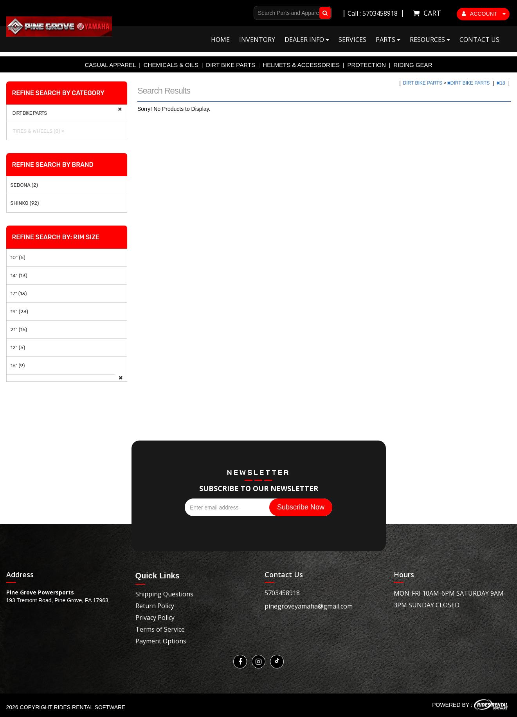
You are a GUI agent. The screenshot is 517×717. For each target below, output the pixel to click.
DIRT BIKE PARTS (230, 64)
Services (352, 39)
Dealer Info (307, 39)
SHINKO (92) (25, 203)
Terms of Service (160, 629)
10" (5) (18, 257)
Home (220, 39)
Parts (388, 39)
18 (501, 83)
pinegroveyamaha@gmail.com (309, 606)
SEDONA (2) (24, 185)
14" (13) (19, 275)
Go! (323, 13)
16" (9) (18, 365)
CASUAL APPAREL (110, 64)
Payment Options (160, 641)
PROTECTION (367, 64)
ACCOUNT (484, 14)
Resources (430, 39)
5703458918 (282, 593)
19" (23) (19, 311)
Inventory (257, 39)
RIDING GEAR (412, 64)
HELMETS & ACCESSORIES (301, 64)
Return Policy (154, 605)
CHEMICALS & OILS (171, 64)
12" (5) (18, 347)
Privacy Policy (155, 617)
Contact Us (479, 39)
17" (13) (19, 293)
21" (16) (19, 329)
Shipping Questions (164, 594)
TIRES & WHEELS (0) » (38, 131)
